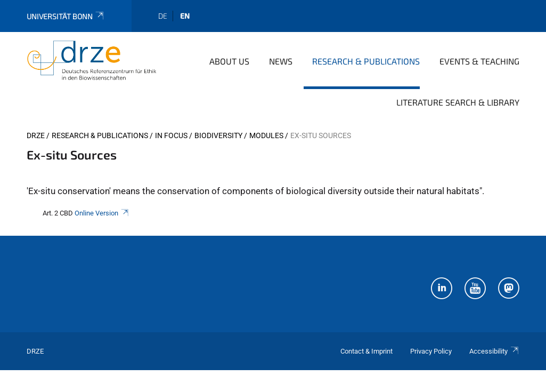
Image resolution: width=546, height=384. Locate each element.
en (185, 15)
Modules (266, 135)
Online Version (102, 213)
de (162, 15)
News (280, 61)
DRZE (36, 135)
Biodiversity (218, 135)
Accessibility (494, 351)
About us (229, 61)
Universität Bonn (66, 16)
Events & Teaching (479, 61)
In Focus (171, 135)
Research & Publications (366, 61)
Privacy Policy (431, 351)
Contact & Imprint (366, 351)
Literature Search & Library (457, 102)
